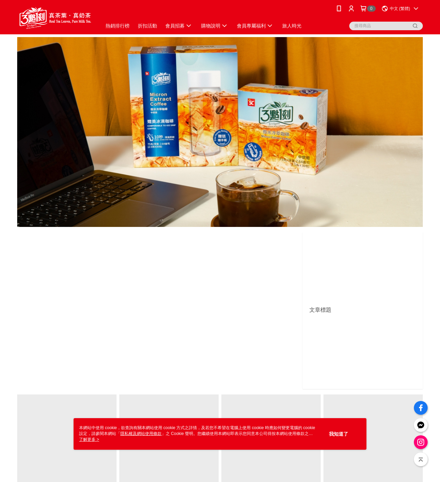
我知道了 (338, 434)
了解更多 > (89, 439)
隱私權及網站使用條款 (141, 433)
